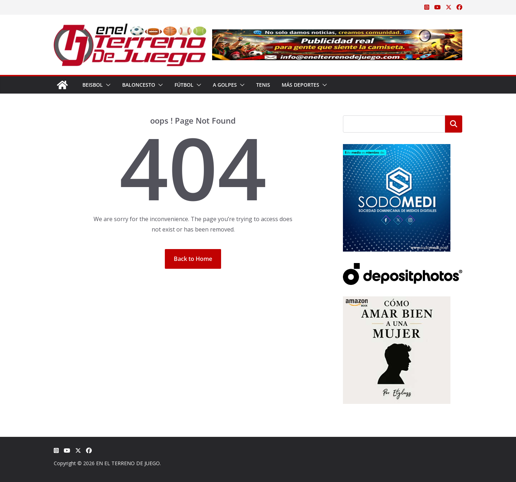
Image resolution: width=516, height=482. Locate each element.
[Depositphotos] (402, 267)
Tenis (263, 84)
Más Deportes (300, 84)
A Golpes (225, 84)
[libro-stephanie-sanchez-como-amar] (396, 300)
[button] (107, 85)
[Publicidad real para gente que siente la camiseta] (337, 34)
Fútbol (184, 84)
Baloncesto (138, 84)
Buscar (453, 124)
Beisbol (92, 84)
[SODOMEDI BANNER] (396, 148)
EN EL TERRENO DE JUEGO (128, 463)
